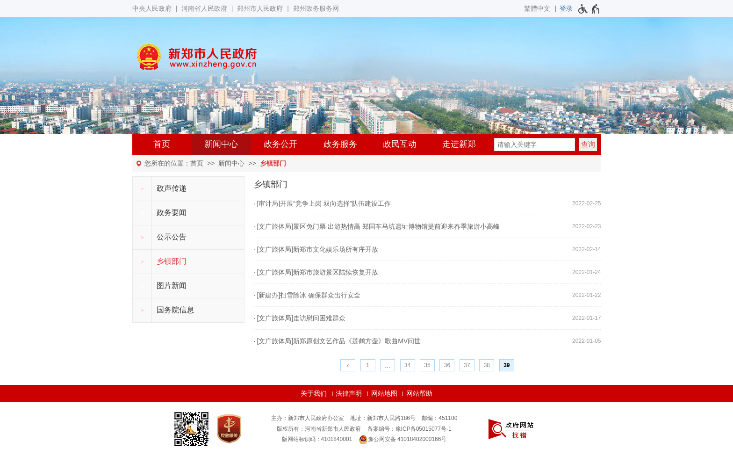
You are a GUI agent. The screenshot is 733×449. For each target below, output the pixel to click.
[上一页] (347, 365)
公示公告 (172, 237)
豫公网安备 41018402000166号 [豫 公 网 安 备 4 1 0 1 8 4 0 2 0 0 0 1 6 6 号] (403, 439)
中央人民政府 (152, 8)
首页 (161, 144)
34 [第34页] (407, 365)
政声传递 (172, 188)
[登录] (566, 8)
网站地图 (384, 393)
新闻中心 (221, 144)
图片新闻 (172, 286)
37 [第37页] (467, 365)
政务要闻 (172, 213)
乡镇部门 (273, 163)
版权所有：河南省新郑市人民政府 (319, 429)
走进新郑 (459, 144)
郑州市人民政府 (260, 8)
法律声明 (349, 393)
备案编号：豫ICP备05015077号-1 (409, 429)
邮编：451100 (439, 418)
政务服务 (340, 144)
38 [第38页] (487, 365)
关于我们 (314, 393)
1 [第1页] (367, 365)
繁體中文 (537, 8)
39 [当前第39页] (506, 365)
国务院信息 (175, 310)
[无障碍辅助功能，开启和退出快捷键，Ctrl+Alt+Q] (589, 8)
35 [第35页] (427, 365)
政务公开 (280, 144)
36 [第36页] (447, 365)
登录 (566, 8)
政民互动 (400, 144)
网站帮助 (419, 393)
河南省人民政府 (204, 8)
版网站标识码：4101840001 (317, 439)
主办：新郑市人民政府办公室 (307, 418)
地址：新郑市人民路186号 (383, 418)
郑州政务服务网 (316, 8)
